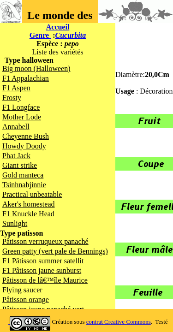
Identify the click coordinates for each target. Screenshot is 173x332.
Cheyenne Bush (25, 136)
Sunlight (14, 223)
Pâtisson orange (25, 299)
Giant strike (19, 165)
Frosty (11, 97)
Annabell (16, 126)
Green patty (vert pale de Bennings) (55, 251)
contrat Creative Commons (118, 321)
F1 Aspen (16, 88)
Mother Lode (21, 117)
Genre (40, 35)
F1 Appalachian (25, 78)
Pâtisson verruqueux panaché (45, 241)
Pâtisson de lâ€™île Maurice (45, 280)
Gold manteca (22, 175)
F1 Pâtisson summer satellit (43, 261)
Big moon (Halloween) (36, 68)
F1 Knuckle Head (28, 214)
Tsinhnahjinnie (24, 185)
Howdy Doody (24, 146)
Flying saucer (22, 290)
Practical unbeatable (32, 194)
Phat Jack (16, 156)
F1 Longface (21, 107)
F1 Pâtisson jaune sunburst (41, 270)
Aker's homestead (28, 204)
